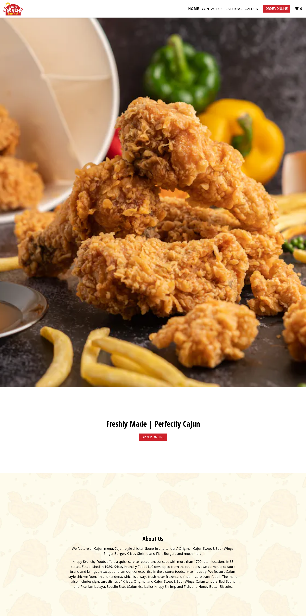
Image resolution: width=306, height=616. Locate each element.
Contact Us (212, 8)
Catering (234, 8)
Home (193, 8)
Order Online (277, 9)
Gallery (251, 8)
